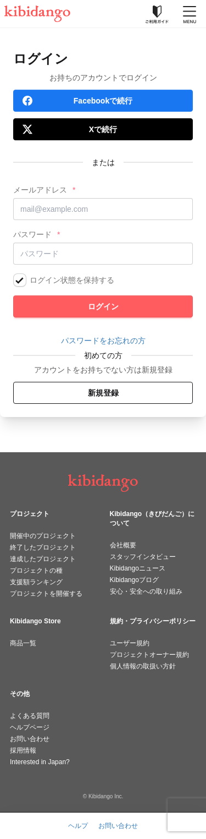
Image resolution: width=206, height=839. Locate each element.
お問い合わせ (29, 739)
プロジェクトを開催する (46, 593)
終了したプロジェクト (43, 547)
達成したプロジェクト (43, 559)
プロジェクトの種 (36, 570)
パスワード (32, 234)
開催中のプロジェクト (43, 536)
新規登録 (103, 392)
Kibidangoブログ (134, 580)
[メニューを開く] (189, 14)
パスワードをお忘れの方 (103, 340)
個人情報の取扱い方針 (143, 666)
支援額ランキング (36, 582)
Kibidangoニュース (137, 568)
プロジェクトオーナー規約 (149, 655)
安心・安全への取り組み (146, 591)
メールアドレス (40, 189)
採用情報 (23, 750)
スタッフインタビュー (143, 557)
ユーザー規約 (129, 643)
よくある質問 (29, 716)
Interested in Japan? (40, 762)
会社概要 (123, 545)
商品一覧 (23, 643)
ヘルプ (78, 826)
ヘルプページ (29, 727)
